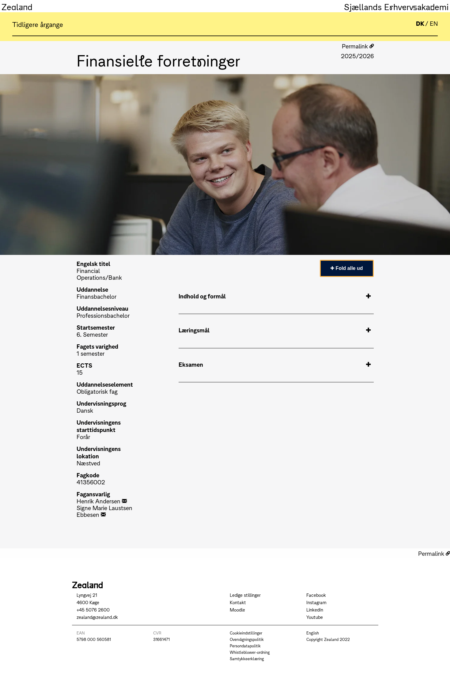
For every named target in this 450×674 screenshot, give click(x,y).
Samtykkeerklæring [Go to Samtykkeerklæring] (247, 658)
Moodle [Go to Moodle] (237, 609)
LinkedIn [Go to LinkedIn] (314, 609)
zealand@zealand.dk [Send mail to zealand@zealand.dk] (97, 617)
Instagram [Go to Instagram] (316, 602)
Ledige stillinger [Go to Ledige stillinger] (245, 595)
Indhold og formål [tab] (275, 296)
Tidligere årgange (37, 24)
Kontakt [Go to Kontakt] (238, 602)
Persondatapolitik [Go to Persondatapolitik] (245, 645)
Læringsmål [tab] (275, 330)
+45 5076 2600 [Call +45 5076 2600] (93, 609)
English (312, 632)
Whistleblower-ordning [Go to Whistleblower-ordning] (250, 652)
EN (434, 23)
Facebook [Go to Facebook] (316, 595)
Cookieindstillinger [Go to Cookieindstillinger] (246, 632)
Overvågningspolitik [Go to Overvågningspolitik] (247, 639)
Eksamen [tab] (275, 364)
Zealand (17, 6)
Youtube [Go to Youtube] (314, 617)
